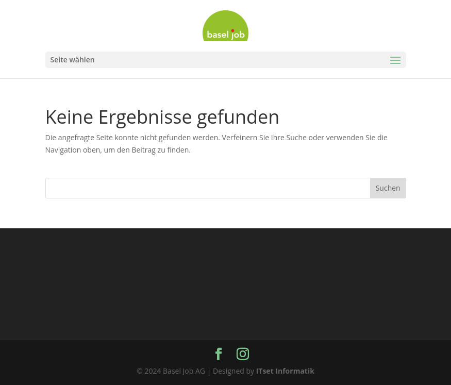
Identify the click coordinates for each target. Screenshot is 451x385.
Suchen (388, 188)
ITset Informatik (285, 371)
